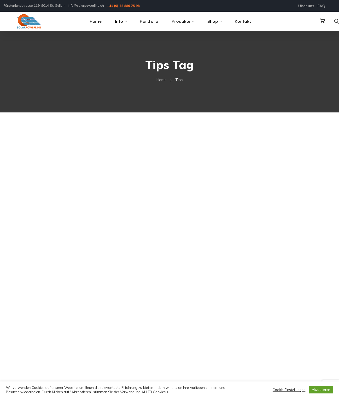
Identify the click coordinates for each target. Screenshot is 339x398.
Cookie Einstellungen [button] (289, 390)
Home (161, 79)
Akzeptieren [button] (321, 390)
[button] (322, 21)
